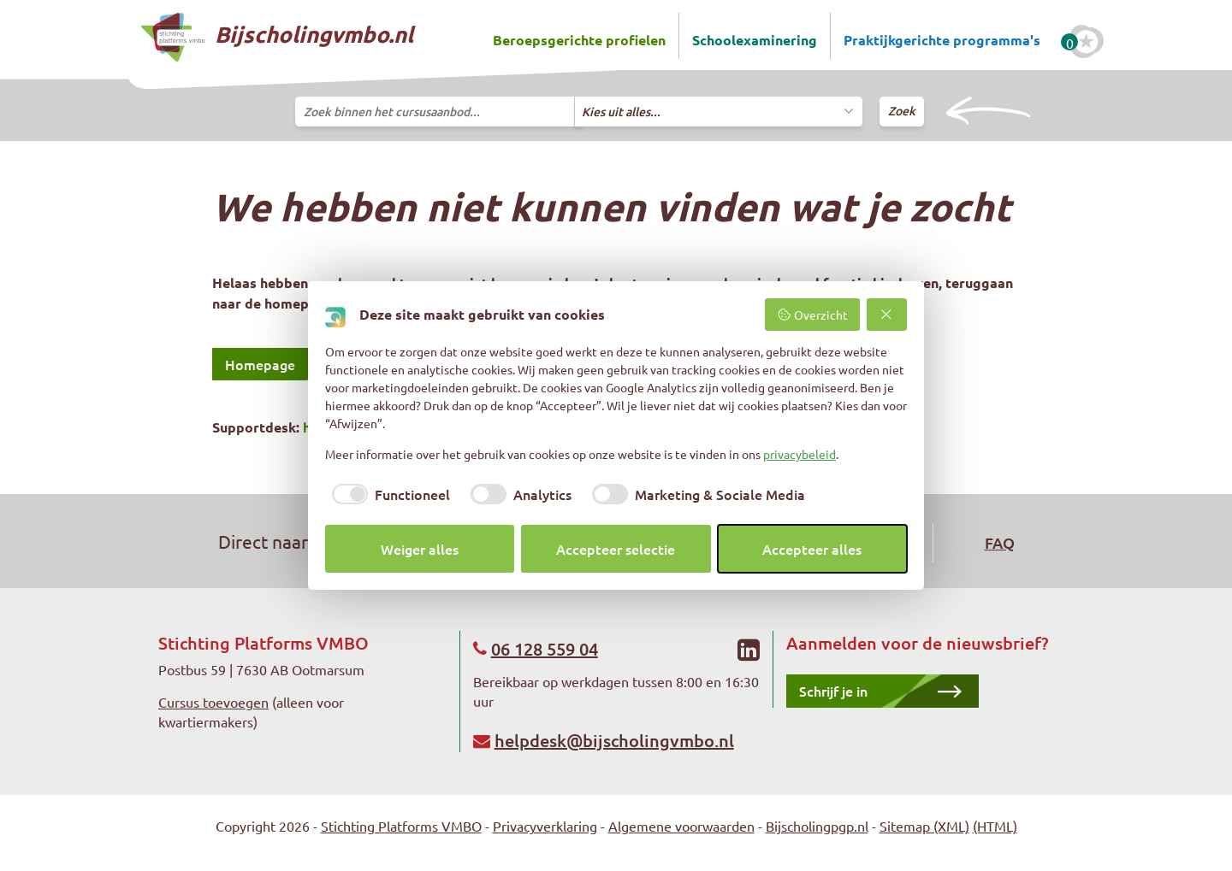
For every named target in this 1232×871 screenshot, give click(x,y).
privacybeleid (799, 454)
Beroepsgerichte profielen (579, 40)
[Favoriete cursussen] (1086, 42)
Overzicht (812, 314)
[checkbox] (387, 494)
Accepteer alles (812, 548)
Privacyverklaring (545, 825)
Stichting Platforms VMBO (401, 825)
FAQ (1000, 542)
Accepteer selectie (615, 548)
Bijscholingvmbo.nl (277, 37)
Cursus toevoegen (213, 701)
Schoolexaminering (754, 40)
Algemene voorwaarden (681, 825)
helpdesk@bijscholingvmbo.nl (614, 740)
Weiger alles (420, 548)
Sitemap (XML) (924, 825)
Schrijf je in (833, 690)
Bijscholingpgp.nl (817, 825)
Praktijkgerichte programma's (942, 40)
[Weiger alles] (887, 314)
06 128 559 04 (544, 649)
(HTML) (995, 825)
